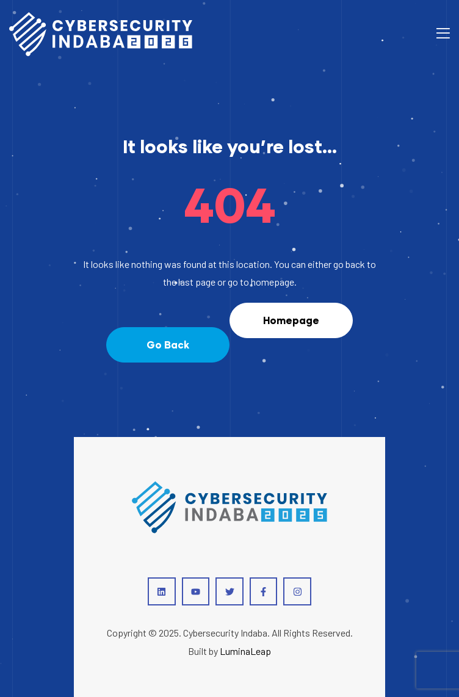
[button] (168, 345)
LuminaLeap (245, 651)
